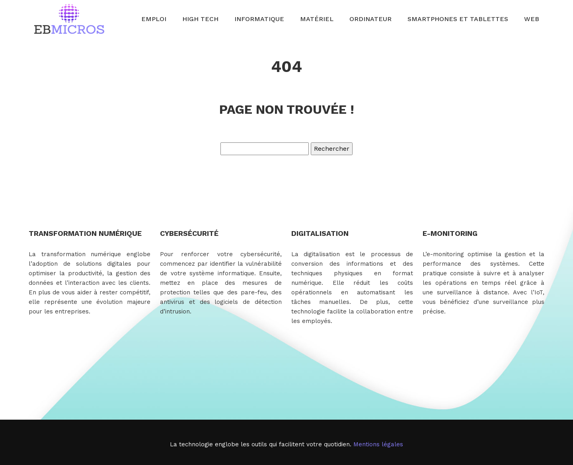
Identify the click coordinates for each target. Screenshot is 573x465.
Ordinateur (370, 19)
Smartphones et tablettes (457, 19)
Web (531, 19)
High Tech (200, 19)
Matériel (316, 19)
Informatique (259, 19)
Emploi (153, 19)
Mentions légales (378, 444)
